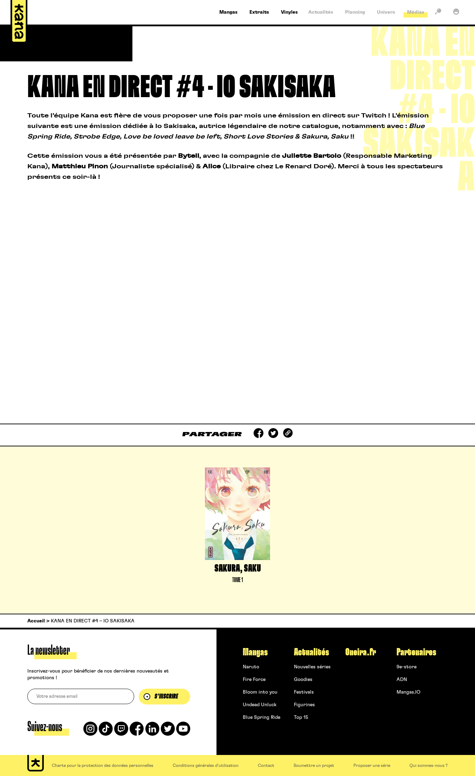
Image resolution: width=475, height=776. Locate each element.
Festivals (304, 692)
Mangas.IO (408, 692)
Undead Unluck (259, 704)
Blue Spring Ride (261, 717)
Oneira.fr (360, 652)
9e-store (407, 666)
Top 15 (301, 717)
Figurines (304, 704)
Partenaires (416, 652)
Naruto (251, 666)
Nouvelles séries (312, 666)
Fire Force (254, 679)
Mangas (255, 652)
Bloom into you (260, 692)
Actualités (311, 652)
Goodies (303, 679)
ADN (402, 679)
